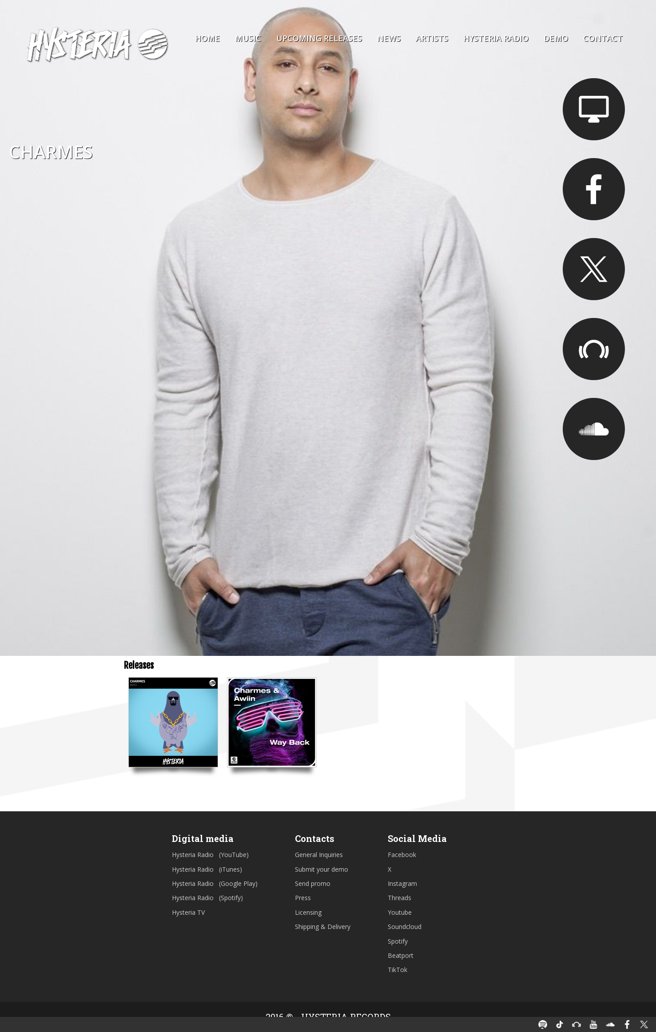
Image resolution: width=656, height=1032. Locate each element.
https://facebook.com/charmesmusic (594, 189)
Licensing (308, 912)
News (389, 38)
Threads (399, 897)
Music (248, 38)
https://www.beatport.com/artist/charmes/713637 (594, 349)
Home (207, 38)
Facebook (402, 854)
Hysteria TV (188, 912)
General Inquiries (319, 854)
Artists (432, 38)
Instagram (402, 883)
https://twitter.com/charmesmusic (594, 269)
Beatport (400, 955)
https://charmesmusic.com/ (594, 109)
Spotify (398, 941)
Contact (603, 38)
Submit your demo (321, 869)
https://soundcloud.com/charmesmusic (594, 429)
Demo (556, 38)
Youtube (400, 912)
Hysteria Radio (496, 38)
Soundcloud (404, 926)
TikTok (397, 969)
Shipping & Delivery (322, 926)
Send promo (312, 883)
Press (303, 897)
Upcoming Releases (319, 38)
